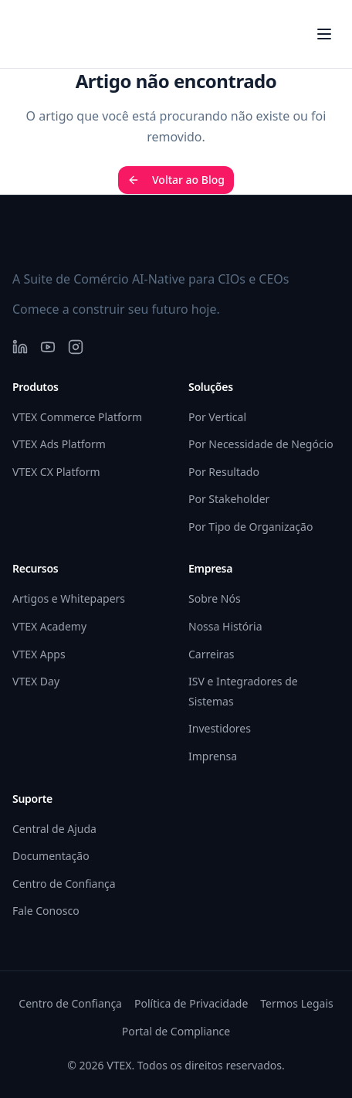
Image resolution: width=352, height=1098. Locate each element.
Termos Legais (296, 1003)
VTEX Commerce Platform (77, 417)
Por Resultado (223, 471)
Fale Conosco (46, 910)
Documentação (51, 855)
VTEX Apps (39, 654)
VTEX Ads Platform (59, 444)
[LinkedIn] (20, 347)
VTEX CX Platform (56, 471)
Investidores (219, 728)
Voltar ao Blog (176, 179)
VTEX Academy (49, 626)
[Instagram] (75, 347)
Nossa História (225, 626)
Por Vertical (217, 417)
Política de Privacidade (191, 1003)
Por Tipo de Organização (250, 526)
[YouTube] (48, 347)
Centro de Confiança (64, 883)
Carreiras (211, 654)
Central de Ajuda (54, 828)
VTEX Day (35, 681)
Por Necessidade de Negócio (260, 444)
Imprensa (212, 756)
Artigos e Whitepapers (68, 598)
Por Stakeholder (228, 498)
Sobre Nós (214, 598)
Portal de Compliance (176, 1031)
